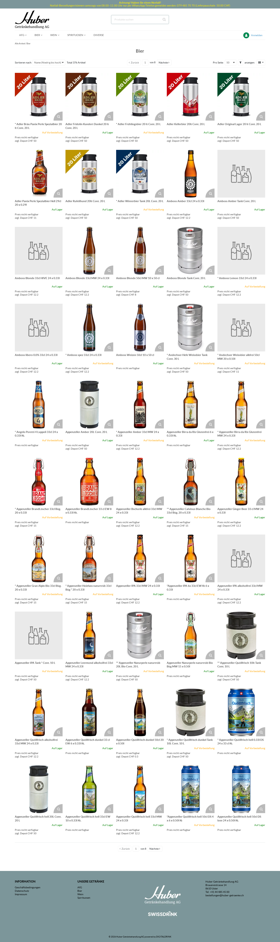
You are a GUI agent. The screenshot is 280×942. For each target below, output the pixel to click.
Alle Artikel (20, 43)
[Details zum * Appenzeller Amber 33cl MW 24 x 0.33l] (140, 404)
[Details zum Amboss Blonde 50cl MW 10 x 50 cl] (140, 251)
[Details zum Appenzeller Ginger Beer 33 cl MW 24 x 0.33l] (241, 481)
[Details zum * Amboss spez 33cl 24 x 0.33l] (89, 327)
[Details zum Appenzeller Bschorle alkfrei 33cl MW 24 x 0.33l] (140, 481)
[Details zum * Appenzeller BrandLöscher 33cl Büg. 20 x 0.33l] (39, 481)
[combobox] (140, 19)
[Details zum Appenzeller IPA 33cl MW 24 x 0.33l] (140, 558)
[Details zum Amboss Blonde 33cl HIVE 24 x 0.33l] (39, 251)
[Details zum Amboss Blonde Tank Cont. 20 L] (191, 251)
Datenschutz (22, 890)
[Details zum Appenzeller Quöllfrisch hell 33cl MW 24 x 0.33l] (140, 789)
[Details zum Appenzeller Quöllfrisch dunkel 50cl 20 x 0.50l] (140, 712)
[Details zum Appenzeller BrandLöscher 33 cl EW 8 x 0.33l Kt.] (89, 481)
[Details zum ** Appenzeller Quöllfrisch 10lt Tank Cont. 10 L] (241, 635)
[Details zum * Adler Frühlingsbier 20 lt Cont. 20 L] (140, 97)
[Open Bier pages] (43, 35)
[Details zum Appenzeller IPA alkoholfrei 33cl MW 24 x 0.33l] (241, 558)
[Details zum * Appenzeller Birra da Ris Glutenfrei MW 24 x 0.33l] (241, 404)
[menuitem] (22, 35)
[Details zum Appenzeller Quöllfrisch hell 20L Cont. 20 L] (39, 789)
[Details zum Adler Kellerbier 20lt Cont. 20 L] (191, 97)
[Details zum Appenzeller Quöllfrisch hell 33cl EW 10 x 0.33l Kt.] (89, 789)
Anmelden (256, 35)
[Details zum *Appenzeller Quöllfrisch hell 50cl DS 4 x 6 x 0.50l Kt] (191, 789)
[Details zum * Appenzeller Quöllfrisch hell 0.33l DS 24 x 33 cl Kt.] (241, 712)
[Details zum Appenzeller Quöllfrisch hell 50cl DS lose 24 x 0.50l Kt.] (241, 789)
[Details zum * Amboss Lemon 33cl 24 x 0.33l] (241, 251)
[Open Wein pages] (60, 35)
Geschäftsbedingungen (27, 887)
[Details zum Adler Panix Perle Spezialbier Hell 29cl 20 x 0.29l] (39, 174)
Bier (29, 43)
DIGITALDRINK (163, 936)
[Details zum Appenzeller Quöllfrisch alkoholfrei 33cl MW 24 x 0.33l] (39, 712)
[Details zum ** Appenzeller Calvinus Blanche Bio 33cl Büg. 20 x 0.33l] (191, 481)
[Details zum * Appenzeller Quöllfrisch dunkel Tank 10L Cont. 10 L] (191, 712)
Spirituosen (83, 897)
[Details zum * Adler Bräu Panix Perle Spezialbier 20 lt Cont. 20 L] (39, 97)
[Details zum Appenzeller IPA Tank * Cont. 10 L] (39, 635)
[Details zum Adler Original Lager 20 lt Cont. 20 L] (241, 97)
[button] (164, 62)
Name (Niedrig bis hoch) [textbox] (47, 62)
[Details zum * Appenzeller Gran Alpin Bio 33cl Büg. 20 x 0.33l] (39, 558)
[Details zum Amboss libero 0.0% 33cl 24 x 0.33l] (39, 327)
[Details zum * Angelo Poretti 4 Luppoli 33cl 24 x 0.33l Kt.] (39, 404)
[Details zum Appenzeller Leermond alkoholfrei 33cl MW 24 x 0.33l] (89, 635)
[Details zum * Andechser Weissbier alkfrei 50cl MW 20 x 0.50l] (241, 327)
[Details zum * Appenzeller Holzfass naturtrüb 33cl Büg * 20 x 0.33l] (89, 558)
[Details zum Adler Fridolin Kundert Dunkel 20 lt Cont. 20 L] (89, 97)
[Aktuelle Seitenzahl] (145, 62)
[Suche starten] (164, 19)
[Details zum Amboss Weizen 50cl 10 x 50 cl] (140, 327)
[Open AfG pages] (27, 35)
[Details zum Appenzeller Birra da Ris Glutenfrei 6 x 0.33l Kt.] (191, 404)
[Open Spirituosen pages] (86, 35)
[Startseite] (32, 19)
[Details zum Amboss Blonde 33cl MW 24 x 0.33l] (89, 251)
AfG (79, 887)
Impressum (21, 894)
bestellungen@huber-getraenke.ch (224, 895)
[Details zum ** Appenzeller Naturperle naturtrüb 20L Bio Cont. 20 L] (140, 635)
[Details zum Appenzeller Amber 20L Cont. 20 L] (89, 404)
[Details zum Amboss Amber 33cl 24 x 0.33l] (191, 174)
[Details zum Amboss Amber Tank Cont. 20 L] (241, 174)
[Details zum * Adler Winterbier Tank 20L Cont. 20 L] (140, 174)
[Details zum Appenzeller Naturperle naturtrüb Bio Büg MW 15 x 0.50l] (191, 635)
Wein (80, 894)
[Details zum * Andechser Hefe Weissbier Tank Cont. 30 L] (191, 327)
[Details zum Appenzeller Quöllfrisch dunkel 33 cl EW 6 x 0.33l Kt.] (89, 712)
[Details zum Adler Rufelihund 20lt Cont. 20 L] (89, 174)
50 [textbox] (227, 62)
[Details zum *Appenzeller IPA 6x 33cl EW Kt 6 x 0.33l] (191, 558)
